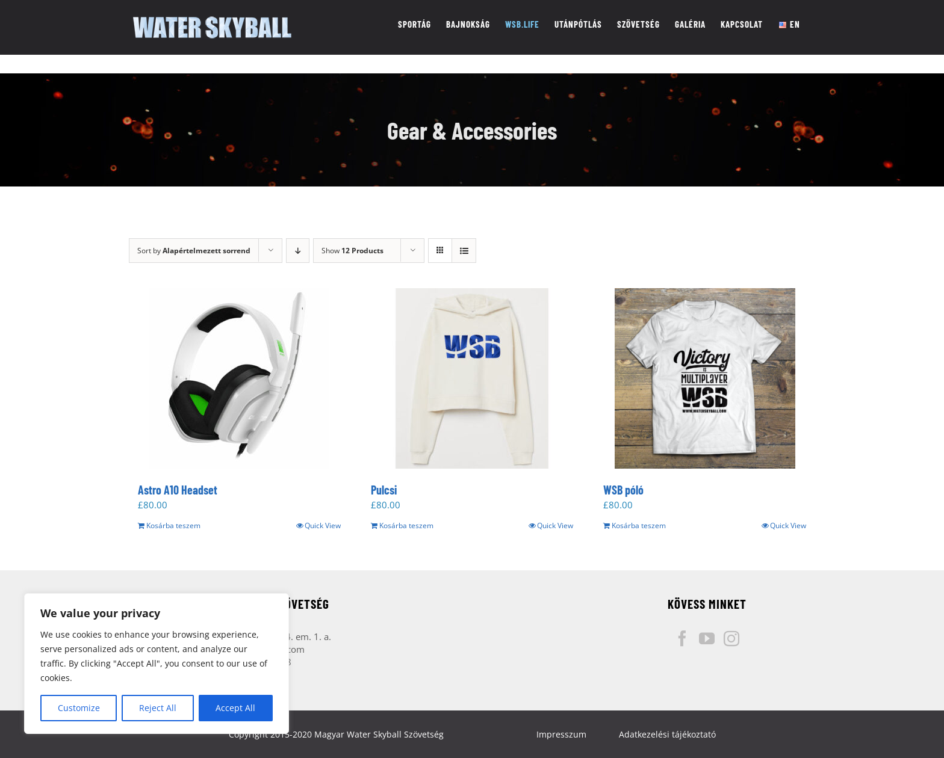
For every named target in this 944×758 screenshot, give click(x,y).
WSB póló (623, 489)
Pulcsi (384, 489)
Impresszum (561, 734)
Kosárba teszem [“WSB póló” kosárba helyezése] (639, 525)
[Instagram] (731, 638)
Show (352, 250)
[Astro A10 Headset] (239, 378)
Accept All (235, 707)
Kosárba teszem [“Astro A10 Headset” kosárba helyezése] (173, 525)
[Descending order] (297, 250)
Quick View (323, 525)
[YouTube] (707, 638)
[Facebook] (682, 638)
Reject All (157, 707)
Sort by (193, 250)
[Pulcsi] (472, 378)
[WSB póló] (704, 378)
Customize (79, 707)
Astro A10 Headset (177, 489)
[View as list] (464, 250)
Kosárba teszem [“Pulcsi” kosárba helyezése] (406, 525)
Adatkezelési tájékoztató (667, 734)
